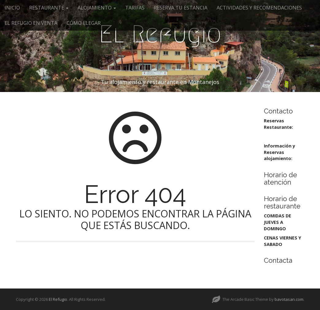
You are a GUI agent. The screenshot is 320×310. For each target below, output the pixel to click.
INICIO (12, 7)
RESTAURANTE (48, 7)
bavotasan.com (289, 299)
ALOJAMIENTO (97, 7)
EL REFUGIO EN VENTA (31, 23)
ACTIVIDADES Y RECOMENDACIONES (259, 7)
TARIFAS (135, 7)
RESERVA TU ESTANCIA (180, 7)
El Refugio (160, 34)
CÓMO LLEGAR (84, 23)
